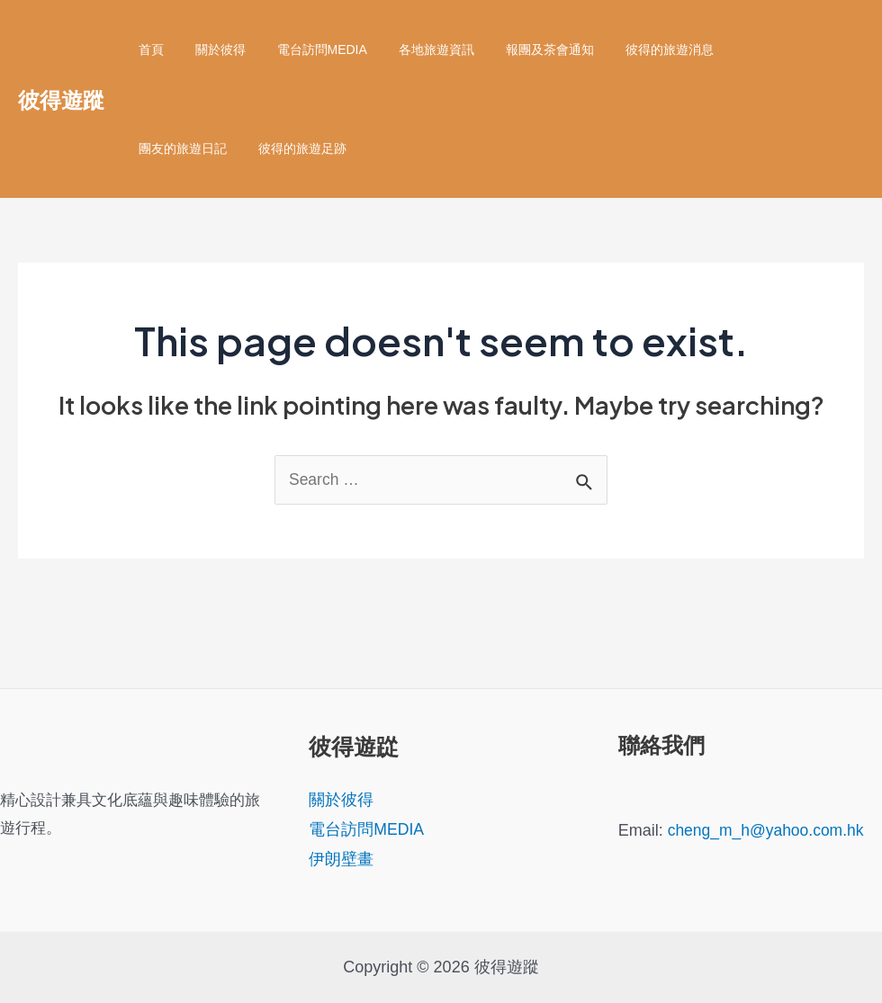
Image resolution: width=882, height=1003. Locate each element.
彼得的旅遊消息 (634, 49)
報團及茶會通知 (521, 49)
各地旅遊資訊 (414, 49)
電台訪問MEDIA (306, 49)
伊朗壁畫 (341, 860)
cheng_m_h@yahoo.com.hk (768, 830)
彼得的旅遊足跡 (179, 148)
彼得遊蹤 (61, 98)
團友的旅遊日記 (748, 49)
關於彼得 (210, 49)
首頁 (147, 49)
